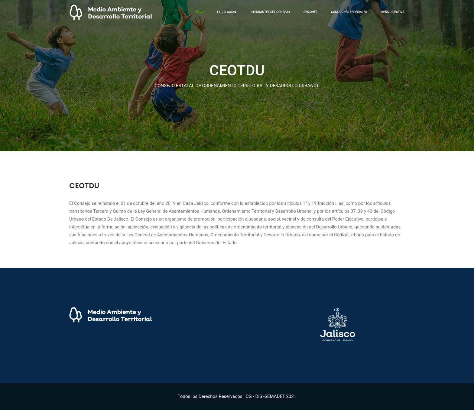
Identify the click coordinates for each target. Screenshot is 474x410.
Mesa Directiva (392, 12)
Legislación (226, 12)
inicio (199, 12)
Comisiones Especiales (349, 12)
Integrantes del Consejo (270, 12)
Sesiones (310, 12)
